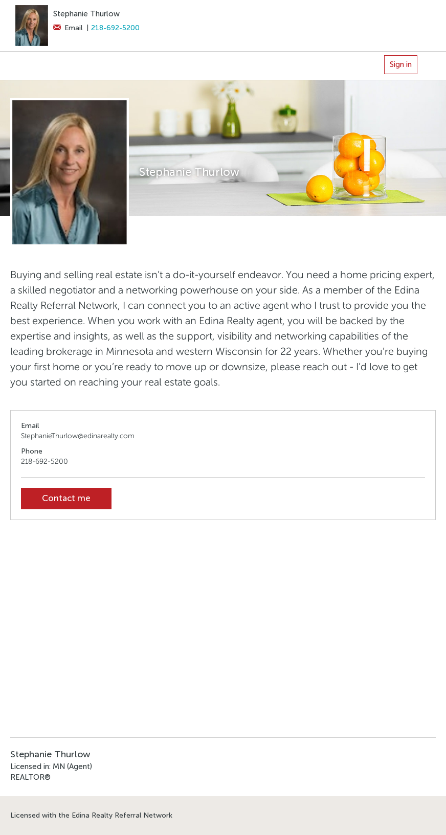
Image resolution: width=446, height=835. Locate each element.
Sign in (401, 64)
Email (67, 28)
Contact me (66, 498)
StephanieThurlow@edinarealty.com (78, 436)
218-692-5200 (115, 28)
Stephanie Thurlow (86, 14)
